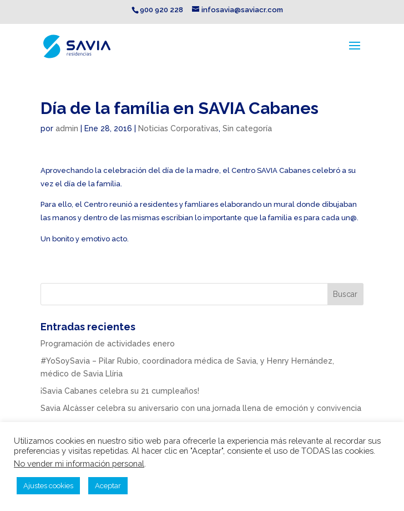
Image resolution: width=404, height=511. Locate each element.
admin (66, 128)
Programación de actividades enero (108, 343)
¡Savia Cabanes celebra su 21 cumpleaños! (120, 390)
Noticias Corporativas (178, 128)
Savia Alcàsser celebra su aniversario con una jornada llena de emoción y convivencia (201, 408)
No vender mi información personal (79, 463)
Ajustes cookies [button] (48, 486)
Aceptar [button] (108, 486)
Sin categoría (247, 128)
